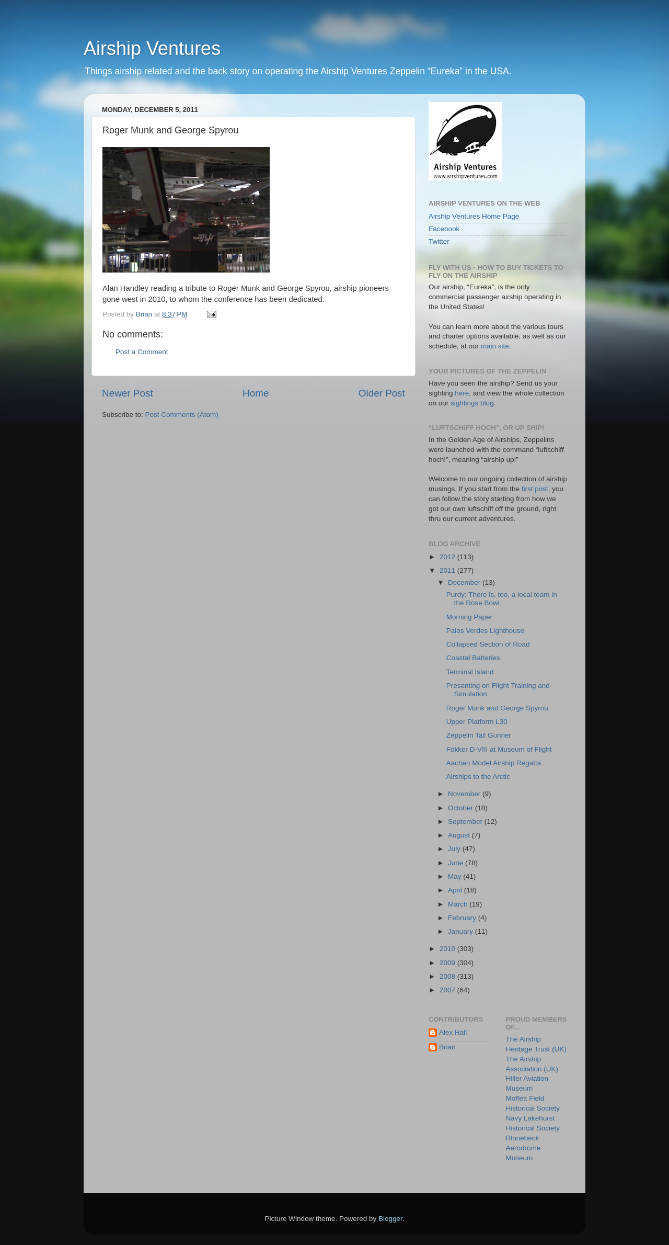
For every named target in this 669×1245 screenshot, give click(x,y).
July (455, 849)
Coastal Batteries (473, 658)
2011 (448, 570)
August (460, 835)
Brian (447, 1047)
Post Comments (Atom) (181, 414)
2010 (448, 949)
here (462, 393)
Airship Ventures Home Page (474, 216)
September (466, 821)
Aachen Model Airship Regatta (493, 763)
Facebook (444, 229)
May (455, 876)
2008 (448, 976)
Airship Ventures (152, 48)
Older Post (382, 393)
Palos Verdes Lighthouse (485, 631)
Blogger (390, 1219)
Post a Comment (142, 352)
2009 (448, 963)
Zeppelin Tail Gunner (478, 735)
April (456, 890)
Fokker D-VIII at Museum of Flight (499, 749)
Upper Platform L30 (476, 722)
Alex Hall (453, 1032)
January (461, 931)
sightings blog (472, 403)
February (463, 918)
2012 (448, 557)
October (461, 808)
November (465, 794)
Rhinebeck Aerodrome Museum (523, 1148)
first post (535, 489)
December (465, 582)
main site (495, 346)
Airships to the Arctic (478, 776)
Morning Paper (469, 617)
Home (256, 393)
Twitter (439, 241)
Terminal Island (470, 672)
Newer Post (127, 393)
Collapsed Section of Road (488, 644)
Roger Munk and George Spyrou (497, 708)
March (458, 904)
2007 (448, 990)
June (456, 863)
